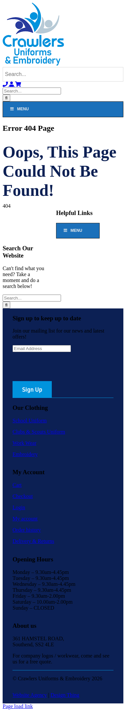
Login (19, 507)
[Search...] (32, 91)
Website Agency (30, 695)
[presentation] (63, 368)
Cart (17, 485)
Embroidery (25, 454)
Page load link (18, 706)
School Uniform (30, 420)
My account (25, 518)
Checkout (23, 496)
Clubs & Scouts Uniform (39, 432)
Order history (27, 530)
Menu (19, 109)
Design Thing (64, 695)
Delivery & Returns (33, 541)
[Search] (6, 97)
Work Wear (24, 443)
